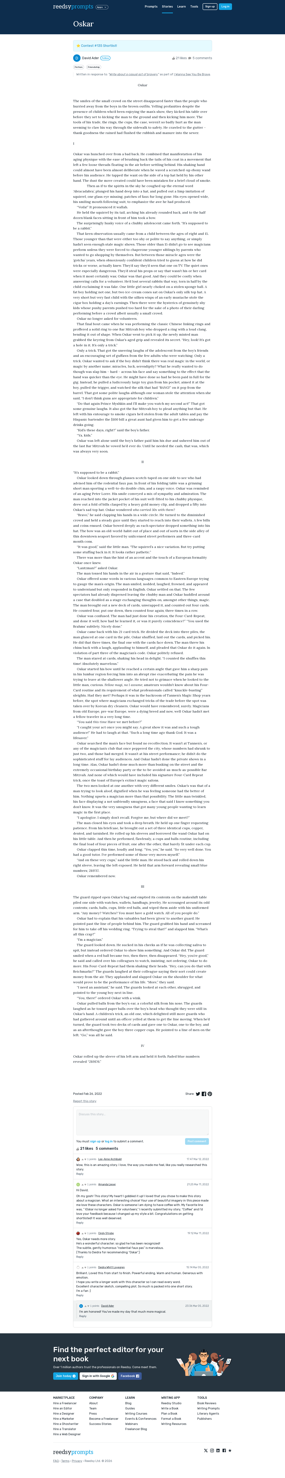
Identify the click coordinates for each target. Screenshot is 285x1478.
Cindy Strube (106, 1233)
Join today (66, 1376)
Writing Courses (136, 1413)
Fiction (79, 67)
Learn (181, 6)
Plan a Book (169, 1413)
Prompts (151, 6)
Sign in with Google (98, 1376)
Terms (65, 1461)
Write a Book (169, 1408)
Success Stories (100, 1424)
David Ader (107, 1306)
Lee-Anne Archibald (110, 1159)
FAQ (56, 1461)
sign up (95, 1141)
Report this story (84, 1101)
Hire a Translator (64, 1429)
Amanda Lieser (107, 1184)
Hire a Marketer (63, 1418)
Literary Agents (208, 1413)
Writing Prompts (208, 1408)
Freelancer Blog (136, 1429)
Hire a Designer (63, 1413)
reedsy (73, 1452)
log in (109, 1141)
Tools (194, 6)
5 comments (199, 58)
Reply (79, 1174)
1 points (88, 1159)
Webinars (131, 1424)
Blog (128, 1403)
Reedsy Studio (171, 1403)
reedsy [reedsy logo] (73, 6)
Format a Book (171, 1418)
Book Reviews (206, 1403)
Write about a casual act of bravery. (134, 74)
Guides (130, 1408)
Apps (102, 7)
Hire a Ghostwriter (65, 1424)
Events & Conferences (140, 1418)
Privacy (77, 1461)
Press (93, 1413)
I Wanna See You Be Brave (192, 74)
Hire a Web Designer (67, 1434)
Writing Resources (173, 1424)
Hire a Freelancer (65, 1403)
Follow (105, 58)
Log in (225, 6)
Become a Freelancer (103, 1418)
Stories (167, 6)
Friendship (94, 67)
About (93, 1403)
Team (93, 1408)
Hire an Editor (62, 1408)
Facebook (130, 1376)
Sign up (210, 6)
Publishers (204, 1418)
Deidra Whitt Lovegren (111, 1267)
